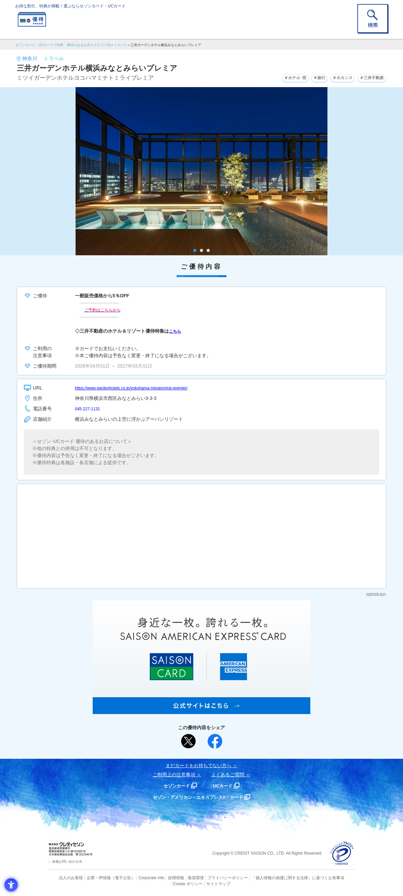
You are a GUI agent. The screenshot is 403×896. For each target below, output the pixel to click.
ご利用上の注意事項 (174, 774)
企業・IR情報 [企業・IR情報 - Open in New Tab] (91, 877)
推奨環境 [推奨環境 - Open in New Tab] (181, 877)
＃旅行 (307, 77)
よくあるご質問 (227, 774)
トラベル (120, 45)
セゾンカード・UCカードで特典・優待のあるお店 (52, 45)
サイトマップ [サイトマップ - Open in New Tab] (202, 883)
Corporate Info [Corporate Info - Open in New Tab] (139, 877)
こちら (176, 331)
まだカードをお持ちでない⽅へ (198, 765)
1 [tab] (194, 250)
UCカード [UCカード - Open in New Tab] (225, 785)
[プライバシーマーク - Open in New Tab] (341, 853)
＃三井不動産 (369, 77)
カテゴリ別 (102, 45)
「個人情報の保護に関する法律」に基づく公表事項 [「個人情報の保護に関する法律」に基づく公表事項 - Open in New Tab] (275, 877)
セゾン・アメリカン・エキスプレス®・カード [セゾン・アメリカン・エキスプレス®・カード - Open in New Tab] (198, 797)
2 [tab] (201, 250)
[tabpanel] (201, 171)
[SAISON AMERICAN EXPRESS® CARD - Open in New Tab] (201, 710)
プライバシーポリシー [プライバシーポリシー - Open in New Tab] (210, 877)
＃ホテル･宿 (278, 77)
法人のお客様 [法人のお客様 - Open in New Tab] (65, 877)
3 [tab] (208, 250)
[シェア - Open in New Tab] (215, 741)
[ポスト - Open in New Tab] (188, 741)
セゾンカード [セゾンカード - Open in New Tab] (174, 785)
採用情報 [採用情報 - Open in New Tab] (162, 877)
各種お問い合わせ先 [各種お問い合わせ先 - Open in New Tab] (67, 861)
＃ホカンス (334, 77)
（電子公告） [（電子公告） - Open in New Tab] (113, 877)
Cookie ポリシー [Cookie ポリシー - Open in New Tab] (335, 877)
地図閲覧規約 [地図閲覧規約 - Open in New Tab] (376, 594)
